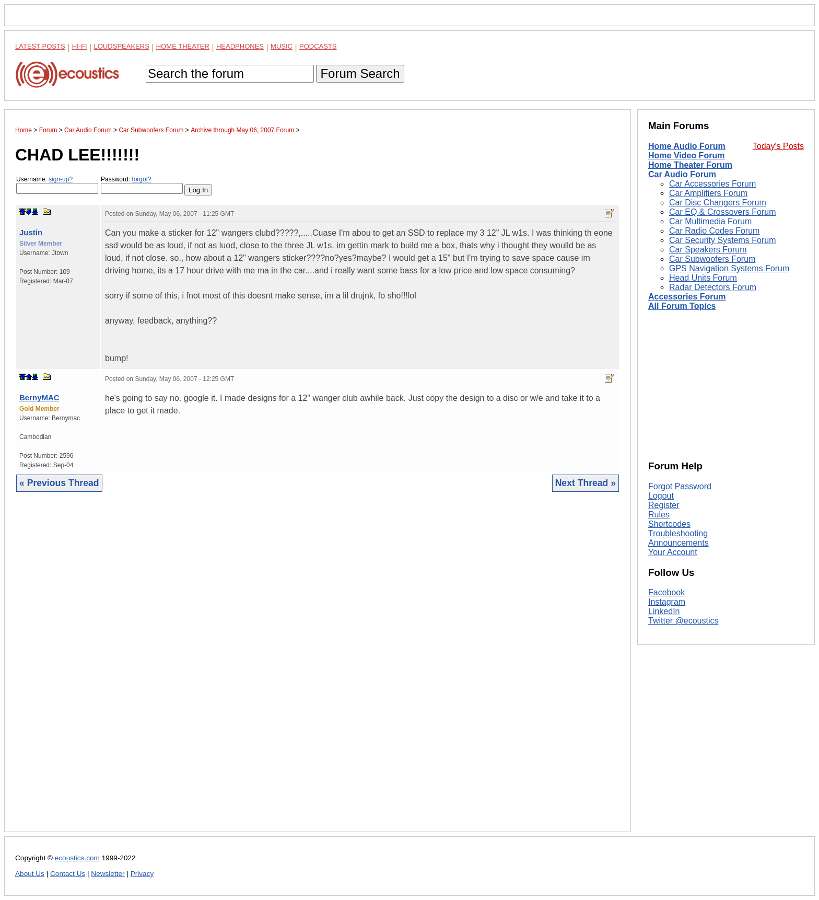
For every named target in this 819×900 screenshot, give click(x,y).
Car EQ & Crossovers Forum (722, 211)
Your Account (672, 552)
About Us (29, 874)
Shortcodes (669, 524)
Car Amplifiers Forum (708, 193)
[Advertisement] (317, 669)
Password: (142, 185)
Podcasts (318, 46)
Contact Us (67, 874)
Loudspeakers (121, 46)
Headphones (240, 46)
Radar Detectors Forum (712, 287)
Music (281, 46)
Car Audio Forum (682, 174)
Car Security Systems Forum (722, 240)
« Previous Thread (59, 483)
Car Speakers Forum (708, 249)
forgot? (141, 179)
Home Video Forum (686, 155)
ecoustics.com (77, 858)
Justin (30, 232)
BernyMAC (39, 397)
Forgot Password (679, 486)
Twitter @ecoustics (683, 620)
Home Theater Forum (690, 164)
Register (664, 505)
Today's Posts (778, 146)
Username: (57, 185)
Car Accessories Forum (712, 183)
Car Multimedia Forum (710, 221)
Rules (659, 514)
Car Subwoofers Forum (712, 259)
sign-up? (61, 179)
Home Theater (182, 46)
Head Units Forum (703, 277)
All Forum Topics (682, 306)
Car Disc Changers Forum (717, 202)
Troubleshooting (678, 533)
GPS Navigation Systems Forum (729, 268)
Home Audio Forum (687, 146)
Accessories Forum (687, 296)
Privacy (142, 874)
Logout (661, 495)
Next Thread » (585, 483)
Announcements (678, 542)
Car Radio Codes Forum (714, 230)
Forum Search (360, 73)
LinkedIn (664, 611)
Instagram (666, 601)
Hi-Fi (79, 46)
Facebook (666, 592)
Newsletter (107, 874)
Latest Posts (40, 46)
